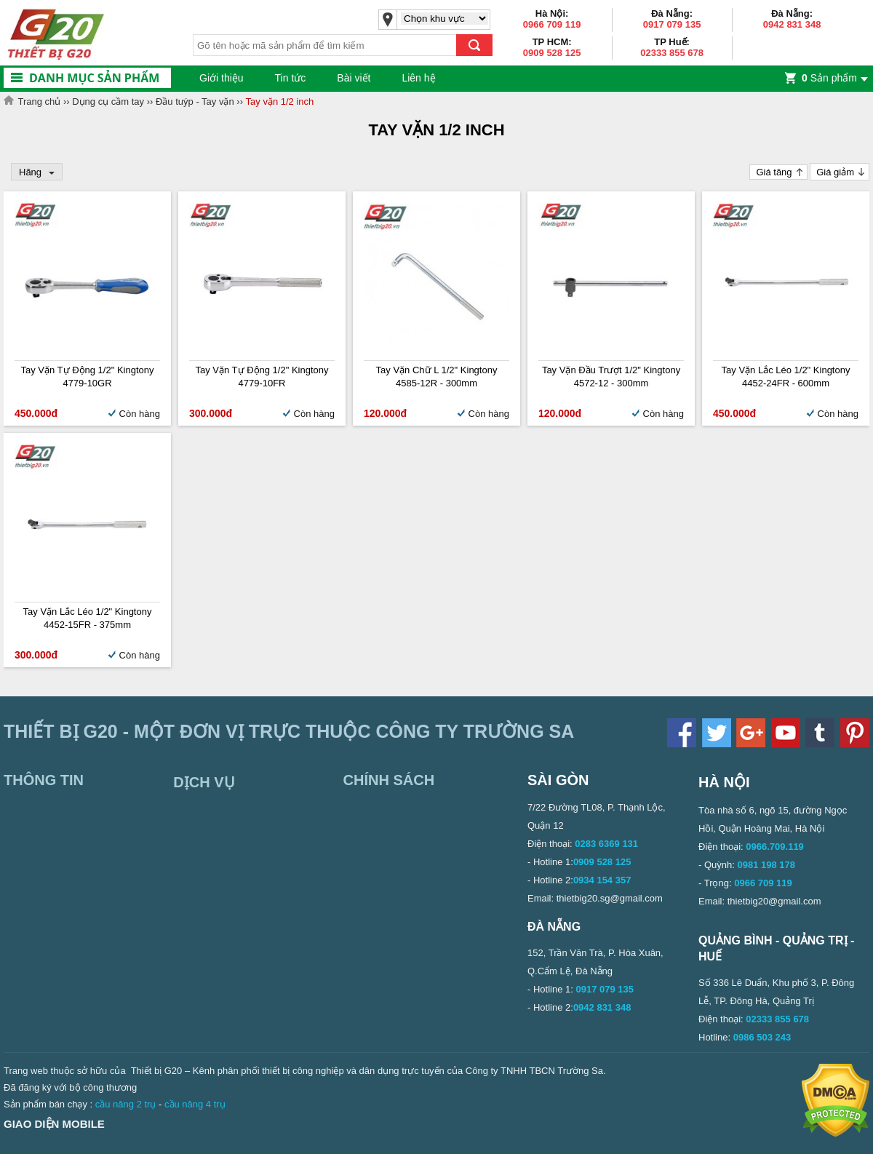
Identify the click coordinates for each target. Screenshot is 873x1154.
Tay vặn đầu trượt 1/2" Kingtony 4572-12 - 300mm (611, 377)
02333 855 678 (671, 52)
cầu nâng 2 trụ (125, 1104)
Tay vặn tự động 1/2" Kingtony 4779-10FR (261, 377)
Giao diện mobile (54, 1124)
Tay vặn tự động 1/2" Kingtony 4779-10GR (87, 377)
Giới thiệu (221, 78)
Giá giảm (835, 172)
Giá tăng (774, 172)
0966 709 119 (552, 24)
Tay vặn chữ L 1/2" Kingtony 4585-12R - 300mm (437, 377)
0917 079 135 (672, 24)
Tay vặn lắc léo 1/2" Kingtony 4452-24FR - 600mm (786, 377)
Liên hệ (418, 78)
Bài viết (353, 78)
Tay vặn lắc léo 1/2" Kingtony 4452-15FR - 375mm (87, 618)
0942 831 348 (792, 24)
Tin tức (290, 78)
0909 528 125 (552, 52)
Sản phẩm (829, 78)
